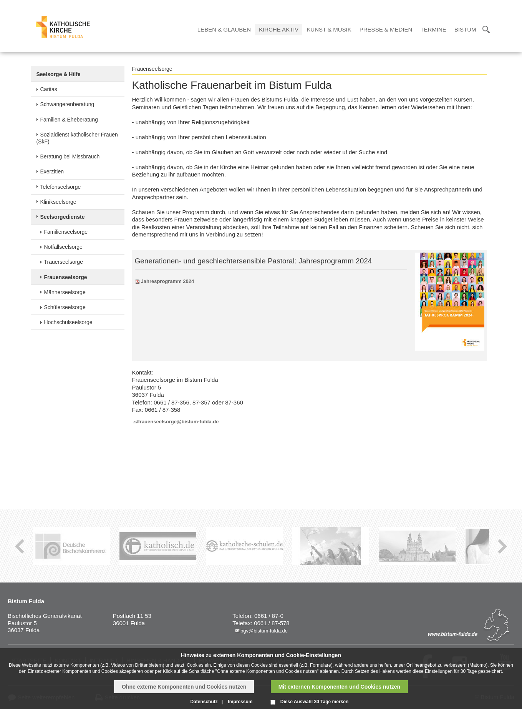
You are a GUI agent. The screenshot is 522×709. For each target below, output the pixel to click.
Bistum (465, 29)
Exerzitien (52, 171)
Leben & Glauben (224, 29)
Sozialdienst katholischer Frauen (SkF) (77, 138)
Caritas (48, 89)
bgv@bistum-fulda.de (264, 631)
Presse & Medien (386, 29)
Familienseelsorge (66, 232)
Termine (433, 29)
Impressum (240, 701)
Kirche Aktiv (278, 29)
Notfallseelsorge (63, 247)
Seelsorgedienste (62, 217)
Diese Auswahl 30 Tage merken (314, 701)
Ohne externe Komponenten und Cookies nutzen (184, 687)
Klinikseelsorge (58, 202)
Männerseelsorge (65, 292)
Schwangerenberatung (67, 104)
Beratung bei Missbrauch (70, 156)
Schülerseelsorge (65, 307)
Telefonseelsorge (60, 187)
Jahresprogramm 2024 (167, 281)
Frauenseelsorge (65, 277)
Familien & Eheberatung (69, 120)
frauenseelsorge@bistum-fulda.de (178, 421)
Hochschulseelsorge (68, 322)
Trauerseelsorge (63, 262)
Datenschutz (203, 701)
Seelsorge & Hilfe (58, 74)
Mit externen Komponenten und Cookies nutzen (339, 687)
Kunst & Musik (329, 29)
